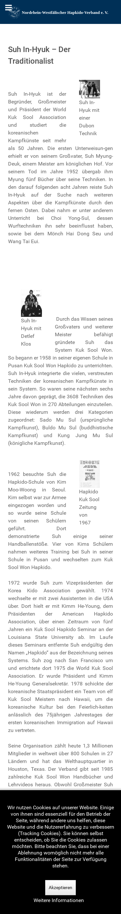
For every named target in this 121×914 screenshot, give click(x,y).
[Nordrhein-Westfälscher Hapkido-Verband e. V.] (60, 12)
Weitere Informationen (59, 900)
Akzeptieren (60, 887)
